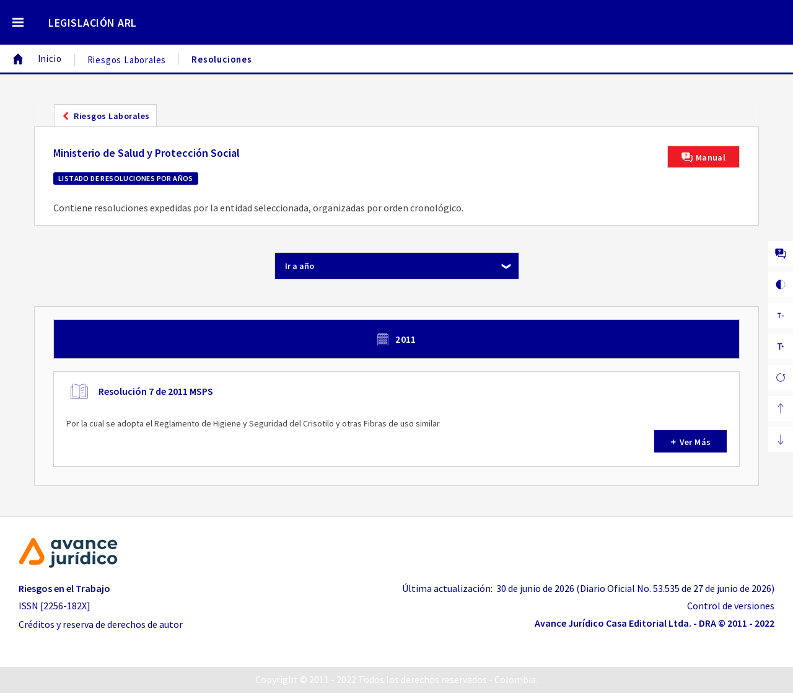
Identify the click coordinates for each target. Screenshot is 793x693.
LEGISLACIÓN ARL (92, 22)
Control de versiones (730, 605)
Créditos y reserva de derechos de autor (101, 624)
